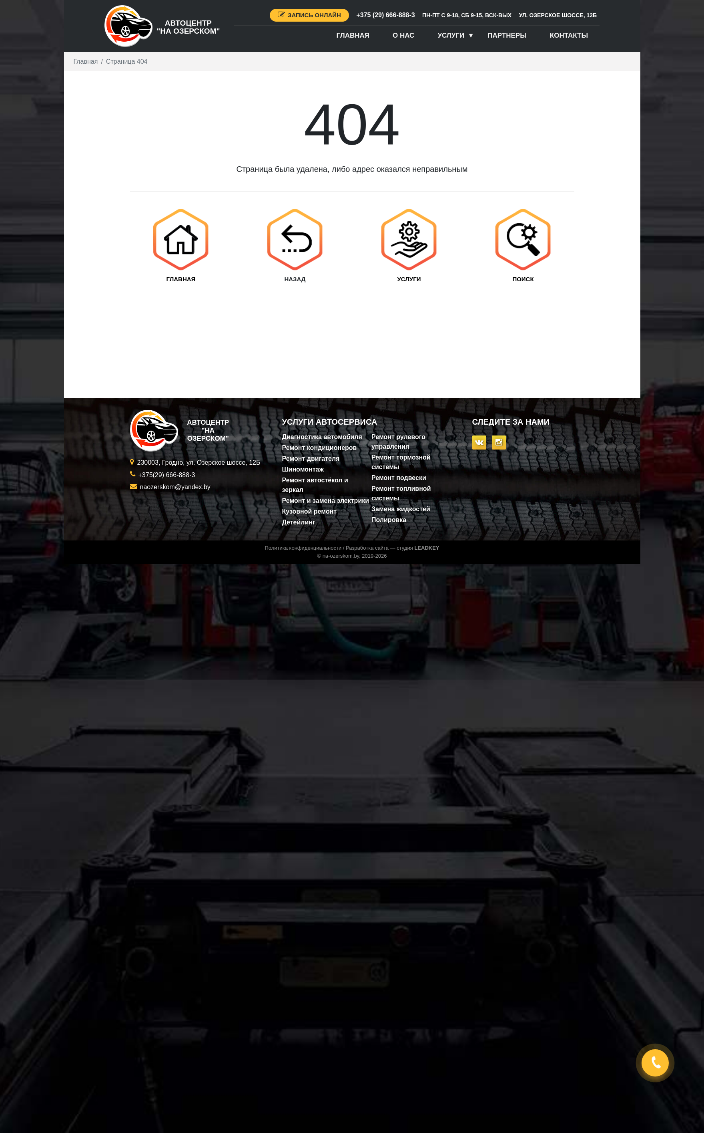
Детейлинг (298, 522)
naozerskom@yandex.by (175, 487)
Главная (353, 35)
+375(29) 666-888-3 (166, 475)
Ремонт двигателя (311, 458)
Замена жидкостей (400, 509)
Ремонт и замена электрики (325, 500)
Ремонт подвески (398, 477)
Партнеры (507, 35)
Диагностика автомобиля (322, 436)
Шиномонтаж (303, 469)
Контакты (569, 35)
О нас (403, 35)
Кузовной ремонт (309, 511)
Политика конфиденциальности (303, 548)
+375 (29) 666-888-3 (385, 15)
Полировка (388, 519)
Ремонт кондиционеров (319, 447)
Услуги (450, 35)
